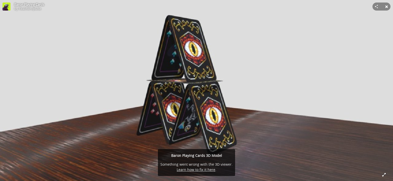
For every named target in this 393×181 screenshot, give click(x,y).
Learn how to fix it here (196, 169)
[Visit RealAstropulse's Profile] (7, 7)
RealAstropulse (30, 8)
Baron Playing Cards (29, 4)
